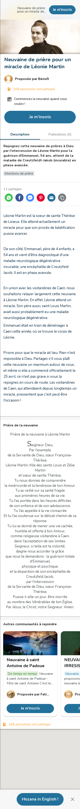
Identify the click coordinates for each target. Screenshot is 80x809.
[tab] (20, 134)
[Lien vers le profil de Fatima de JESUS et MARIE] (30, 694)
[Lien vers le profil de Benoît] (40, 79)
